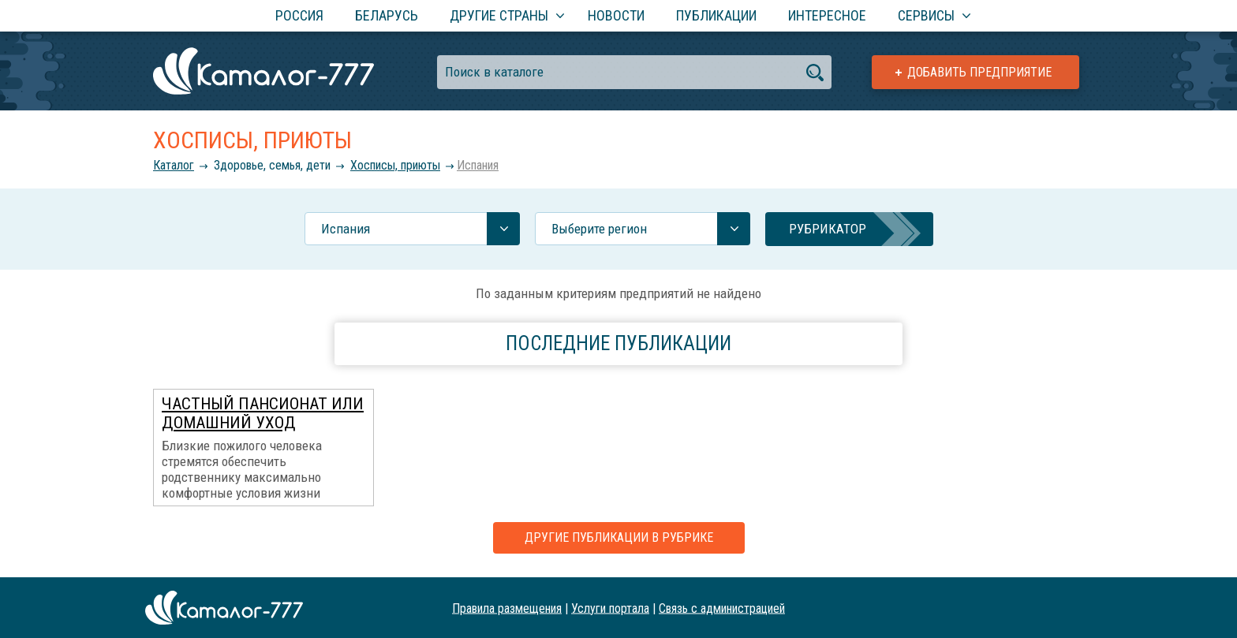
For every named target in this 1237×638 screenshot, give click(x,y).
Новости (616, 15)
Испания (478, 165)
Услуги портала (610, 607)
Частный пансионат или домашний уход (263, 413)
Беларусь (386, 15)
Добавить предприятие (979, 72)
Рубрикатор (827, 229)
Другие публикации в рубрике (619, 537)
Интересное (827, 15)
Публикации (716, 15)
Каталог (173, 165)
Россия (299, 15)
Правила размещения (507, 607)
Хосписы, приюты (395, 165)
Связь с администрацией (722, 607)
